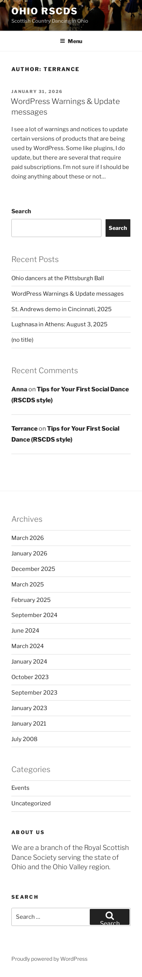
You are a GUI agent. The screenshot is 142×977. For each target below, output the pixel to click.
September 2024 (34, 615)
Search (21, 211)
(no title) (22, 340)
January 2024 (29, 661)
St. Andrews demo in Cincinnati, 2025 (61, 309)
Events (20, 788)
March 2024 (27, 646)
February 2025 (31, 600)
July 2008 (24, 739)
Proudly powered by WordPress (49, 958)
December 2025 (33, 569)
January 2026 (29, 553)
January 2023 (29, 708)
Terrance (24, 428)
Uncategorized (31, 803)
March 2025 (27, 584)
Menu (71, 41)
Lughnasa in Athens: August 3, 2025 (59, 324)
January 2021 (28, 723)
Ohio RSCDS (44, 11)
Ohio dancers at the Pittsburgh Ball (57, 278)
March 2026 (27, 538)
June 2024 (25, 630)
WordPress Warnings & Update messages (67, 293)
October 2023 (30, 677)
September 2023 (34, 692)
